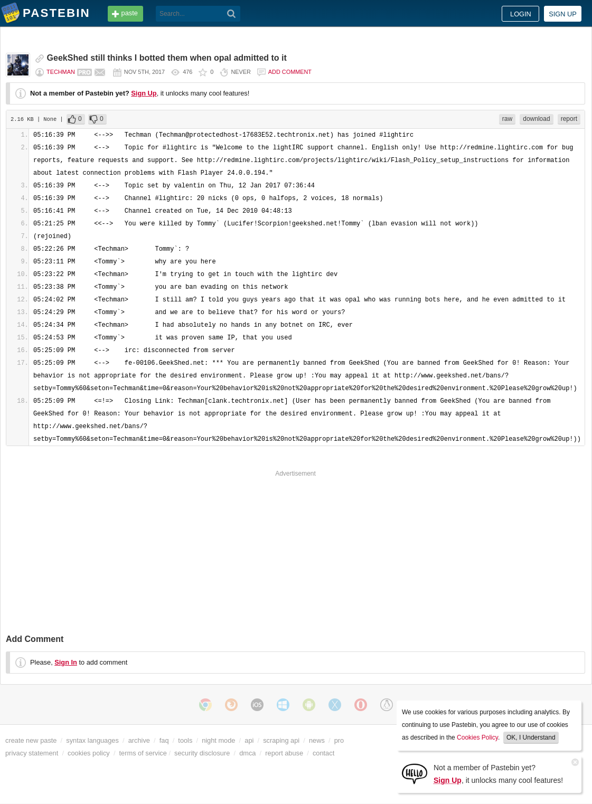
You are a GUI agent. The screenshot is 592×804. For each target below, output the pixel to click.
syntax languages (92, 740)
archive (139, 740)
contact (323, 753)
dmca (247, 753)
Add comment (290, 72)
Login (520, 14)
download (536, 118)
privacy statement (31, 753)
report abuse (284, 753)
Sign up (563, 14)
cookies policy (89, 753)
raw (507, 118)
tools (185, 740)
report (569, 118)
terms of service (143, 753)
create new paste (31, 740)
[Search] (231, 14)
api (249, 740)
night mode (218, 740)
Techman (60, 72)
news (317, 740)
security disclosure (202, 753)
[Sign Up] (414, 773)
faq (164, 740)
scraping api (281, 740)
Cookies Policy (477, 737)
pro (339, 740)
